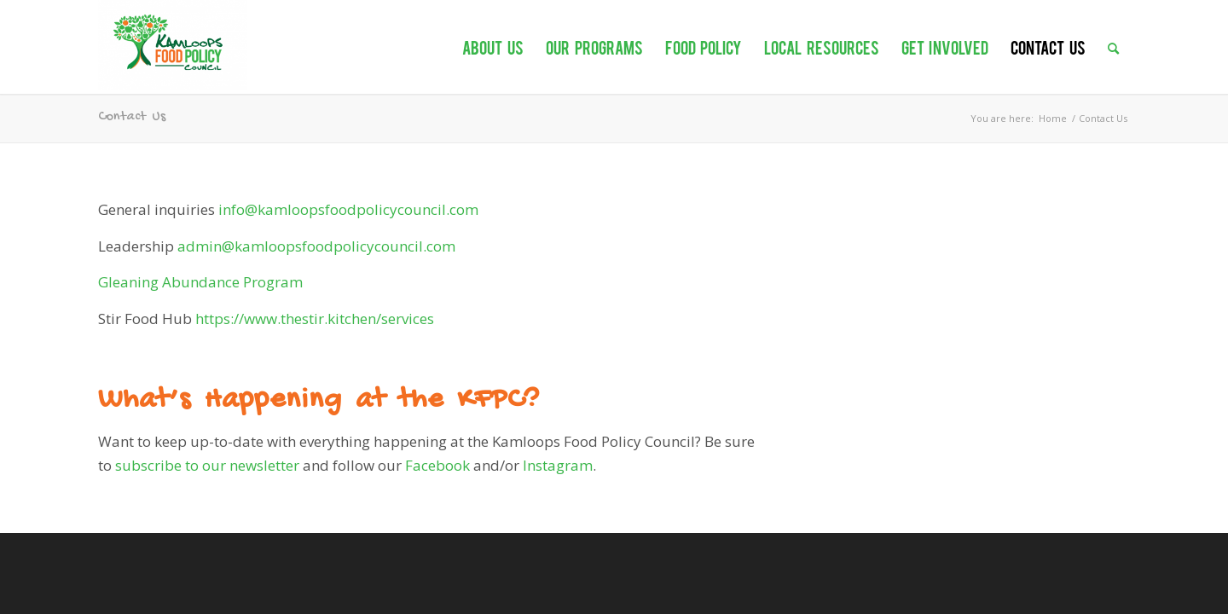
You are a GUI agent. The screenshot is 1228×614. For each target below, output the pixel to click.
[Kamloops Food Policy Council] (172, 45)
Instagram (558, 465)
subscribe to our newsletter (207, 465)
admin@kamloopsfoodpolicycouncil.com (316, 246)
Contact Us (131, 117)
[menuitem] (493, 38)
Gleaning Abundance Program (200, 282)
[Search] (1113, 38)
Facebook (437, 465)
